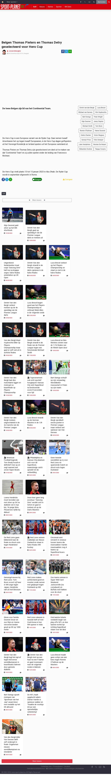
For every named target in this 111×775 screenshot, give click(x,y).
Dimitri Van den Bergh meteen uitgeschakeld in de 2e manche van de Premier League (12, 423)
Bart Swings (86, 117)
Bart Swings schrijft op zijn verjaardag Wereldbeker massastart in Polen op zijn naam (59, 382)
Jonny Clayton (98, 121)
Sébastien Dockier (85, 149)
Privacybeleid (58, 766)
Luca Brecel (101, 108)
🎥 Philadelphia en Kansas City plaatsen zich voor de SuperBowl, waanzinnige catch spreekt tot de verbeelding (36, 465)
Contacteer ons (46, 766)
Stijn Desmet (86, 121)
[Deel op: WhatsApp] (70, 51)
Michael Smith (87, 126)
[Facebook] (92, 767)
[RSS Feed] (104, 767)
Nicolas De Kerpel (99, 144)
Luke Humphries (84, 144)
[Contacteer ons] (100, 767)
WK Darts (68, 7)
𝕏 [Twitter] (96, 767)
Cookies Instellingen (54, 769)
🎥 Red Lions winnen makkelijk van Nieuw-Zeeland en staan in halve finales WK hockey (36, 542)
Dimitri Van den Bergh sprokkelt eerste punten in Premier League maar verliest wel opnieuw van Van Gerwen (58, 425)
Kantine (50, 7)
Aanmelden (102, 2)
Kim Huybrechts (100, 112)
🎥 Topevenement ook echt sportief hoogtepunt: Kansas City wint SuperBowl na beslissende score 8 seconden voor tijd (35, 385)
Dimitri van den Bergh (86, 108)
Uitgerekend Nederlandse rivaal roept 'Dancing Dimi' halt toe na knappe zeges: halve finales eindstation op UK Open (12, 270)
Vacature (67, 766)
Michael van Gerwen (85, 112)
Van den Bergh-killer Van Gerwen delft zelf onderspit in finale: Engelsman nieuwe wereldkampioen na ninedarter (12, 744)
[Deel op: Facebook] (63, 51)
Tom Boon (98, 126)
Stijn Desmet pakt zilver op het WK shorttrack (11, 227)
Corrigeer (67, 179)
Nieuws (42, 7)
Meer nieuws (37, 200)
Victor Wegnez (99, 135)
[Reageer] (20, 233)
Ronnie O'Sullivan (86, 131)
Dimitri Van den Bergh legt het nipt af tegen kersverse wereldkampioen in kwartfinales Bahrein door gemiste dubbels (12, 662)
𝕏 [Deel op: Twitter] (66, 51)
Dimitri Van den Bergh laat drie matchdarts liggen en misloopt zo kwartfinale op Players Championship (12, 385)
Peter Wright (98, 117)
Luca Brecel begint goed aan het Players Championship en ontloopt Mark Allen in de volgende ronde (36, 308)
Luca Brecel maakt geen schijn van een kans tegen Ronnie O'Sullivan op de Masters (59, 660)
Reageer (26, 53)
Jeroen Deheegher (15, 51)
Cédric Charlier (86, 135)
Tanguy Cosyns (100, 149)
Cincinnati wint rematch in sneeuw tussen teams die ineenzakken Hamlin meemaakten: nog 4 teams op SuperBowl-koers (59, 544)
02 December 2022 (14, 53)
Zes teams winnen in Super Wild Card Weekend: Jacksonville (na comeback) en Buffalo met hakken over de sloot (59, 584)
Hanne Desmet (100, 131)
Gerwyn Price (86, 140)
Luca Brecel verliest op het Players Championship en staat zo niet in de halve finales (59, 268)
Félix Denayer (98, 140)
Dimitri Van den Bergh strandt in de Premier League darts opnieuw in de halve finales (35, 268)
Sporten (59, 7)
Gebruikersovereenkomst (36, 769)
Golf (34, 7)
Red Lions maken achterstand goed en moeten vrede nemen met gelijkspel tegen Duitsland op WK (36, 582)
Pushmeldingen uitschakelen (74, 769)
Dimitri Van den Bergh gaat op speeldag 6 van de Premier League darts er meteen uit (35, 233)
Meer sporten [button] (11, 2)
